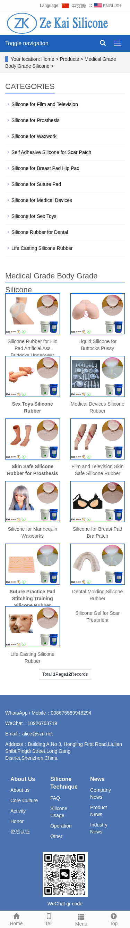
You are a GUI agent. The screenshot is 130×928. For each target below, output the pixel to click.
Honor (17, 821)
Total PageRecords (65, 674)
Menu (81, 919)
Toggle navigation (27, 43)
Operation (60, 826)
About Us (22, 779)
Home (16, 918)
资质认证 (20, 832)
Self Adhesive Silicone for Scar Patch (51, 152)
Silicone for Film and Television (44, 104)
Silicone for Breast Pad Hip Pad (45, 168)
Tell (49, 918)
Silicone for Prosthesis (35, 120)
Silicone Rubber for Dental (39, 232)
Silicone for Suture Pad (36, 184)
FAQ (55, 798)
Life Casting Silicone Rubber (42, 248)
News (97, 779)
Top (113, 918)
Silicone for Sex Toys (34, 216)
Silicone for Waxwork (34, 136)
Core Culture (24, 800)
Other (56, 836)
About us (19, 790)
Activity (18, 811)
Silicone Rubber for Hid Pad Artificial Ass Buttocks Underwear (33, 348)
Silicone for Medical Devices (41, 200)
